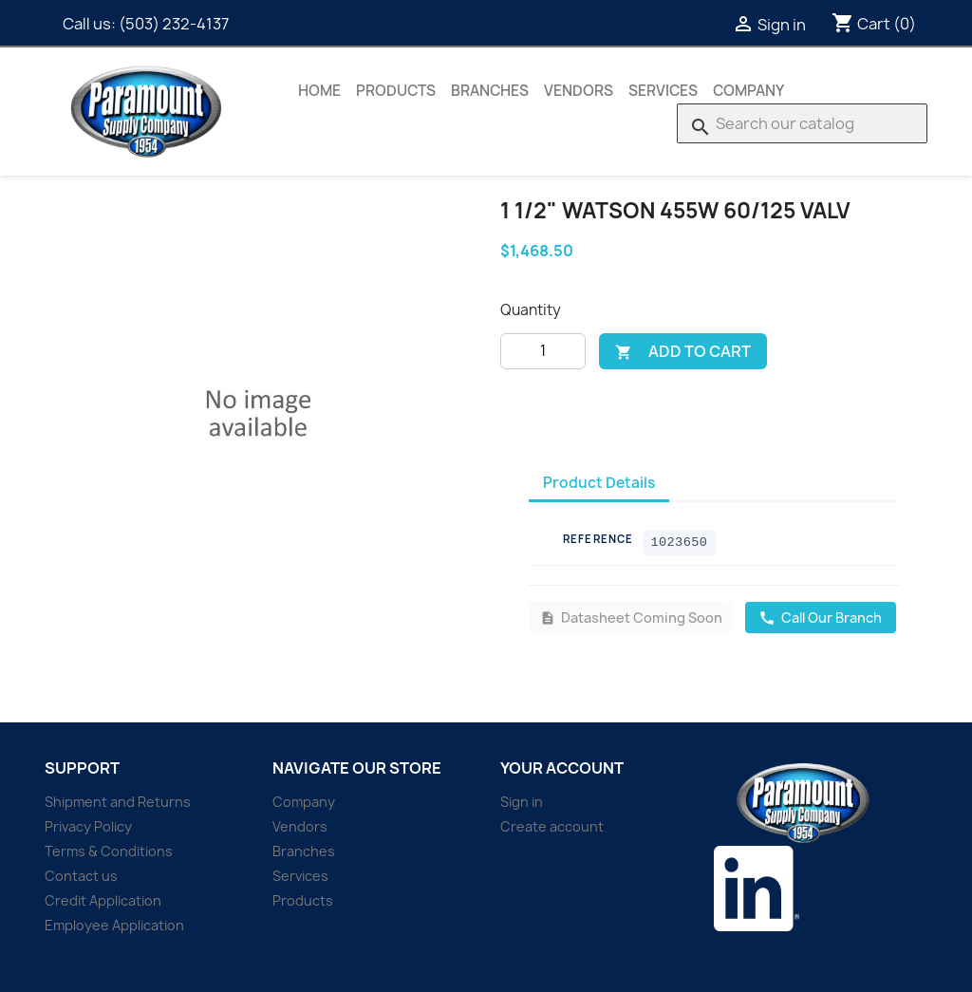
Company (748, 91)
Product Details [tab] (599, 483)
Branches (490, 91)
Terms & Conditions (109, 851)
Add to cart (682, 351)
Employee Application (114, 925)
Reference (598, 539)
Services (663, 91)
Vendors (578, 91)
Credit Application (103, 900)
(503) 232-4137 (174, 23)
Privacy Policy (88, 826)
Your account (562, 768)
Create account (552, 826)
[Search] (802, 123)
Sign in (521, 802)
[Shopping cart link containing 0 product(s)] (874, 23)
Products (396, 91)
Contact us (81, 876)
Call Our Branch (820, 617)
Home (319, 91)
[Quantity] (543, 351)
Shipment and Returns (118, 802)
